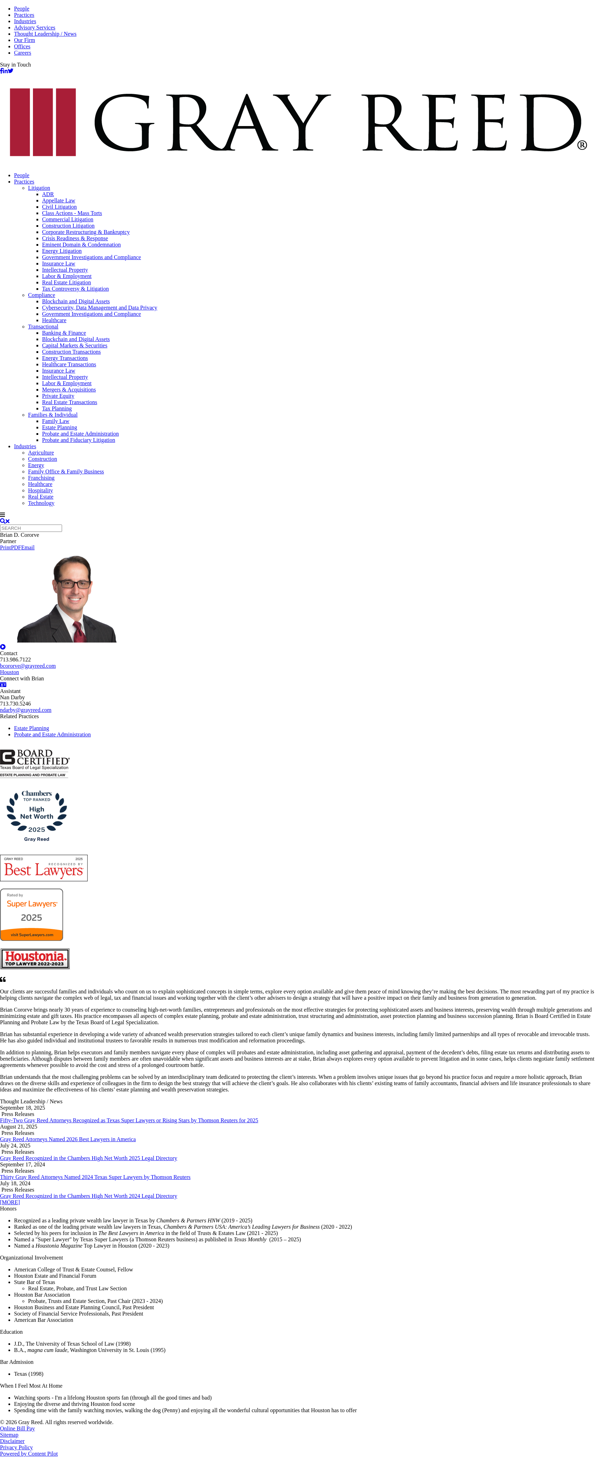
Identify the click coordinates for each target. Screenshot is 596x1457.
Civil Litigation (59, 207)
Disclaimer (12, 1441)
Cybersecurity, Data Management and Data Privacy (99, 308)
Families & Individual (52, 415)
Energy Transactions (65, 358)
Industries (25, 21)
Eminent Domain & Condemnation (81, 245)
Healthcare (54, 320)
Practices (24, 15)
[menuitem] (305, 175)
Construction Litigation (68, 226)
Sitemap (9, 1435)
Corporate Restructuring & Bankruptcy (86, 232)
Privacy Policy (16, 1447)
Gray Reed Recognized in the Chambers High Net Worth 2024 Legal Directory (88, 1196)
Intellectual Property (65, 270)
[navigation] (298, 515)
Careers (22, 53)
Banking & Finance (64, 333)
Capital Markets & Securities (74, 345)
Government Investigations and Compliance (91, 257)
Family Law (55, 421)
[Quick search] (31, 528)
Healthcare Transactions (69, 364)
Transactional (43, 326)
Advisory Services (34, 27)
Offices (22, 46)
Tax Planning (57, 408)
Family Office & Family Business (66, 471)
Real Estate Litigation (66, 282)
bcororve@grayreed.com (28, 666)
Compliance (41, 295)
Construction (42, 459)
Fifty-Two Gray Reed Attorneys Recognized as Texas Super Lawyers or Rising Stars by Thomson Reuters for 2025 (129, 1120)
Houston (9, 672)
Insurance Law (58, 263)
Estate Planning (59, 427)
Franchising (41, 478)
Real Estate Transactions (69, 402)
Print (5, 547)
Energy (36, 465)
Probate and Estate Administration (80, 434)
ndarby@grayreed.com (26, 710)
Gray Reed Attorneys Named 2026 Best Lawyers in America (68, 1139)
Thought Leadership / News (45, 34)
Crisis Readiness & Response (75, 238)
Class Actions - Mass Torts (72, 213)
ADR (48, 194)
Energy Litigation (62, 251)
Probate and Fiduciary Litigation (78, 440)
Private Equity (58, 396)
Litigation (39, 188)
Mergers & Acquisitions (69, 390)
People (21, 9)
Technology (41, 503)
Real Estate (40, 497)
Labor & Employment (67, 276)
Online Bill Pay (17, 1428)
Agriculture (41, 453)
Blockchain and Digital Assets (76, 301)
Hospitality (40, 490)
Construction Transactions (71, 352)
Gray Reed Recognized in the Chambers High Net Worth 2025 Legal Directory (88, 1158)
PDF (16, 547)
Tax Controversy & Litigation (75, 289)
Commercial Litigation (67, 219)
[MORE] (10, 1202)
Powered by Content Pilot (29, 1454)
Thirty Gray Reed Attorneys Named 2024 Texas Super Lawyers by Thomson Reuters (95, 1177)
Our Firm (24, 40)
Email (27, 547)
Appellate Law (58, 200)
